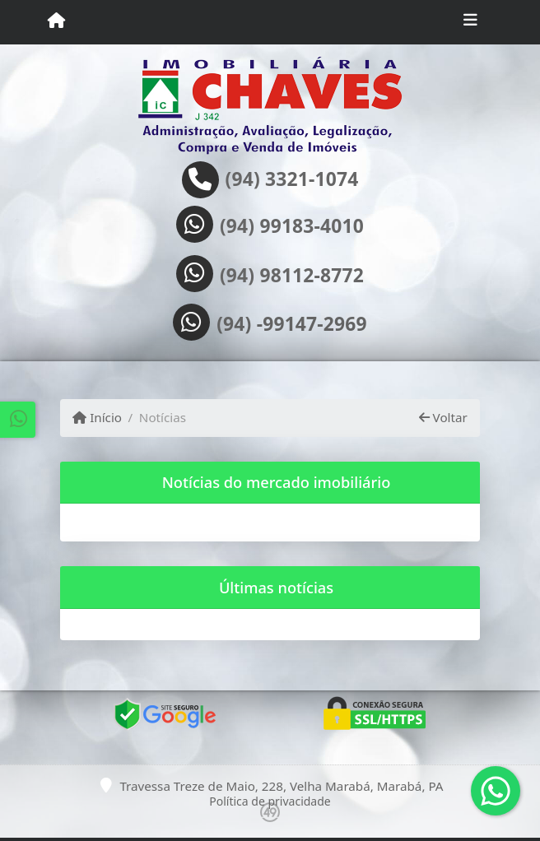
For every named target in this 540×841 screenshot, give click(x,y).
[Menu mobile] (56, 21)
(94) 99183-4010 (292, 226)
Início (97, 417)
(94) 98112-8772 (292, 275)
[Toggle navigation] (470, 22)
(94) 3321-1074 (292, 179)
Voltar (443, 417)
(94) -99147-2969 (291, 324)
